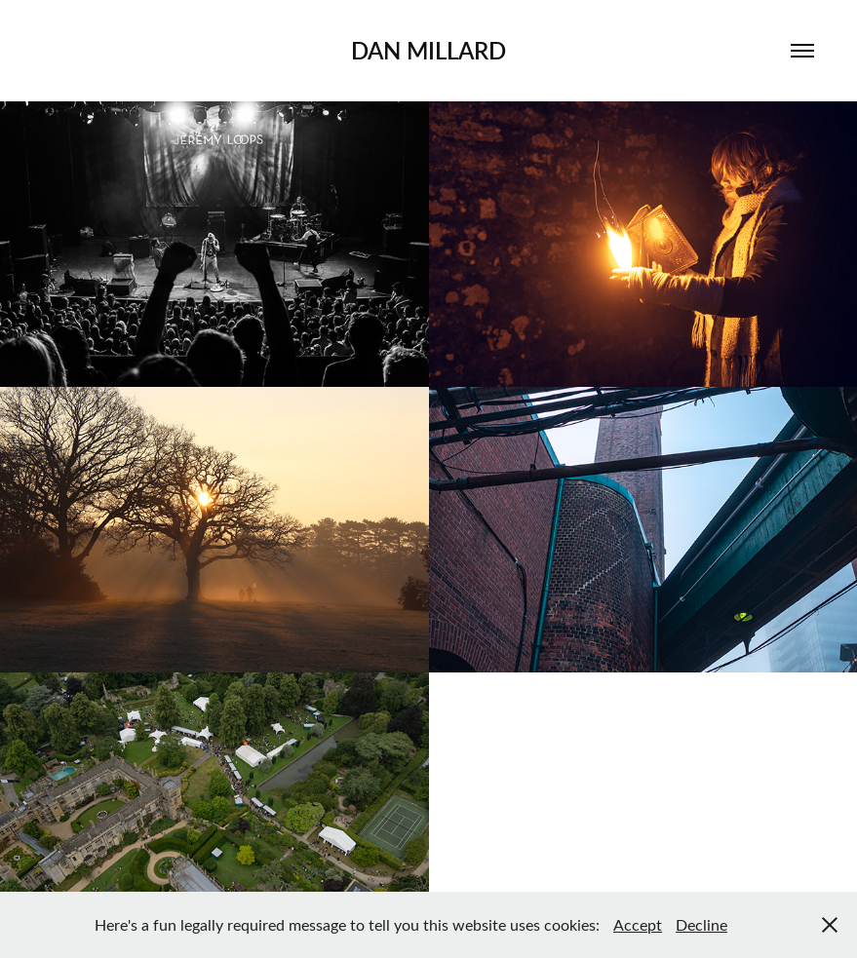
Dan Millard (428, 50)
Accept (637, 924)
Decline (701, 924)
